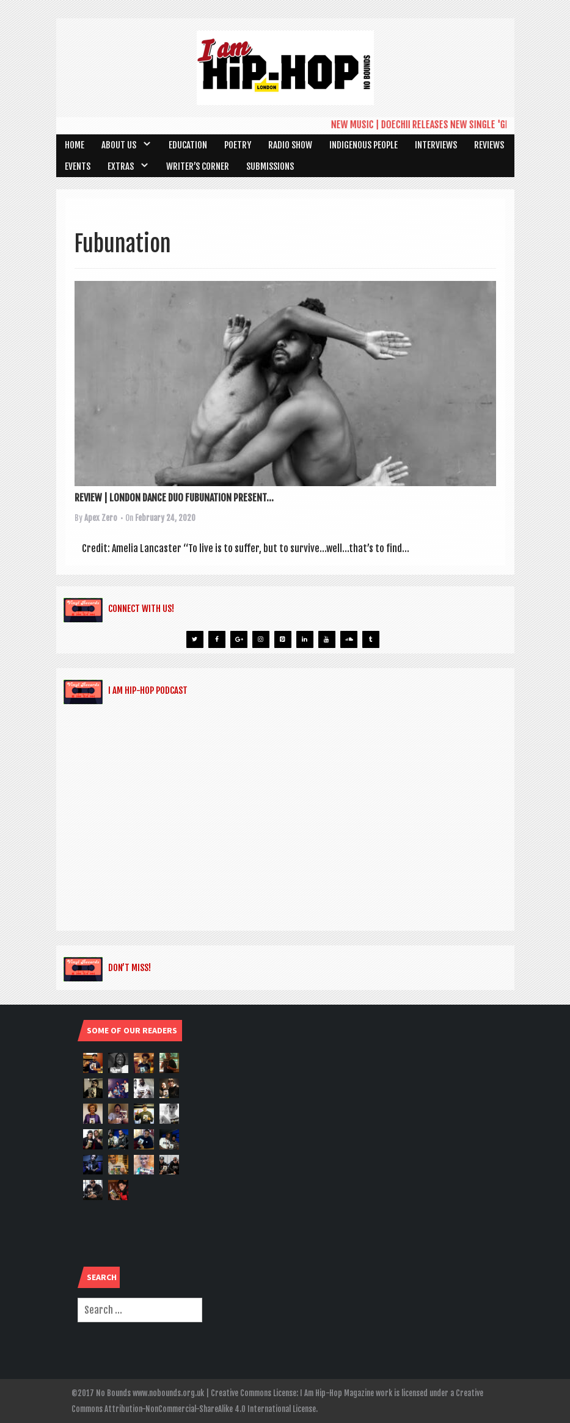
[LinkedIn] (304, 639)
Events (77, 166)
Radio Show (290, 145)
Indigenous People (363, 145)
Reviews (489, 145)
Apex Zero (100, 518)
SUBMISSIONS (270, 166)
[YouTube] (326, 639)
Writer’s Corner (197, 166)
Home (74, 145)
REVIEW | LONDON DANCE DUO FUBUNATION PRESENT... (174, 498)
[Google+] (238, 639)
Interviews (436, 145)
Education (188, 145)
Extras (121, 166)
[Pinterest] (282, 639)
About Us (118, 145)
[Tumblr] (370, 639)
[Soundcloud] (348, 639)
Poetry (237, 145)
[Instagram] (260, 639)
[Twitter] (194, 639)
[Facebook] (216, 639)
